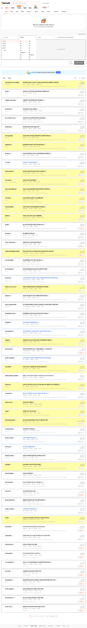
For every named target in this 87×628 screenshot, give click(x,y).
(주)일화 (7, 411)
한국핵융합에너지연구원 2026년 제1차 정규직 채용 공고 (35, 313)
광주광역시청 (8, 384)
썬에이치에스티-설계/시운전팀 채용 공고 (32, 242)
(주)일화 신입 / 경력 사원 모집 (29, 411)
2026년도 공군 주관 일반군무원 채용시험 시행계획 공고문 (36, 91)
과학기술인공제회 (9, 136)
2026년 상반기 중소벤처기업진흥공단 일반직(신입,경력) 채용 (36, 358)
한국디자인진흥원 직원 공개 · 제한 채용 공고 (32, 482)
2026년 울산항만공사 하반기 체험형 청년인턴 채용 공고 (35, 295)
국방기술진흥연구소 (9, 331)
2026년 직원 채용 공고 (28, 473)
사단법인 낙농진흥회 (9, 509)
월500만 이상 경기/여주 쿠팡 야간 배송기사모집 (33, 606)
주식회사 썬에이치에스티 (10, 242)
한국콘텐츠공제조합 (9, 455)
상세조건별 (28, 11)
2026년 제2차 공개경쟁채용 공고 (30, 322)
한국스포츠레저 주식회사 (10, 118)
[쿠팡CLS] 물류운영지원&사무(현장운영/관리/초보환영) (35, 287)
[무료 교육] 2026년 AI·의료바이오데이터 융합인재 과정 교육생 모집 (38, 251)
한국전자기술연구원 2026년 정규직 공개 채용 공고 (34, 171)
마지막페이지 (57, 616)
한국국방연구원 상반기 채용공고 (30, 109)
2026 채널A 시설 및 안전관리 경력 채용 (32, 464)
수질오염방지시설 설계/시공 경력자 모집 (32, 571)
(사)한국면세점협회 (9, 260)
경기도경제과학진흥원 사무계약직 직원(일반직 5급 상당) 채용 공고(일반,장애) (40, 304)
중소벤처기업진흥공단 (9, 358)
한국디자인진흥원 (9, 482)
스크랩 (4, 78)
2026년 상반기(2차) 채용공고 (29, 180)
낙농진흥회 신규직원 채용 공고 (30, 509)
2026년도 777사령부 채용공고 (30, 162)
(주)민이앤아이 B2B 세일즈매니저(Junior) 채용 (33, 527)
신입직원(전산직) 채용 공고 (29, 429)
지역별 (6, 11)
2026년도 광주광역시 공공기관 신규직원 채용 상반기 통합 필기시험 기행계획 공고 (41, 384)
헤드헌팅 (42, 11)
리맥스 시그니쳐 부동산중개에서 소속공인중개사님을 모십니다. (37, 562)
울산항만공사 (8, 153)
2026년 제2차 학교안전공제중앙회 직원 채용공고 (34, 207)
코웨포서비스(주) (8, 402)
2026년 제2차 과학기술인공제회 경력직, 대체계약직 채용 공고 (37, 136)
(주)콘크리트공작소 (9, 544)
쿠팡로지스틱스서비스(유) (10, 287)
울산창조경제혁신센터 (9, 500)
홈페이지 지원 (80, 86)
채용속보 (36, 11)
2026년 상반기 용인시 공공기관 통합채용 (32, 216)
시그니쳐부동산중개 (9, 562)
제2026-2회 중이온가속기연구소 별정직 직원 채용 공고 (35, 393)
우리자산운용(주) (8, 553)
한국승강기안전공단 (9, 438)
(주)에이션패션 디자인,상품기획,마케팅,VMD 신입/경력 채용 (36, 535)
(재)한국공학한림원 (9, 473)
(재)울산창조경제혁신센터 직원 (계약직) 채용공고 (34, 500)
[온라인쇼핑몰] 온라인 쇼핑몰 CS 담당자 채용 (33, 589)
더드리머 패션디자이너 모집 (29, 491)
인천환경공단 (8, 322)
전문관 (48, 11)
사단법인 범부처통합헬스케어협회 (12, 251)
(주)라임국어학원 (8, 349)
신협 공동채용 (8, 367)
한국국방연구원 (8, 109)
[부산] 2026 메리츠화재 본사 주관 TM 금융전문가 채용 (35, 420)
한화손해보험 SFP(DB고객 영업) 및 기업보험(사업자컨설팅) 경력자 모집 (39, 580)
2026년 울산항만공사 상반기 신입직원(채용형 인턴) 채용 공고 (37, 153)
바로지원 (80, 228)
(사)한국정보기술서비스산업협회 (12, 82)
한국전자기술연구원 (9, 171)
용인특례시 (7, 216)
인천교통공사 (8, 233)
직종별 (11, 11)
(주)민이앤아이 (8, 527)
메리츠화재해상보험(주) (10, 420)
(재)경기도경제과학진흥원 (10, 304)
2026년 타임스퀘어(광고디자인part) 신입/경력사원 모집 (36, 518)
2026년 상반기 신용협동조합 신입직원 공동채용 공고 (35, 367)
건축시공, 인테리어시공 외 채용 (30, 544)
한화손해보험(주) (8, 580)
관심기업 (9, 78)
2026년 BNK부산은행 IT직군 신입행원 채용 (33, 198)
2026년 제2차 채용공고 (28, 402)
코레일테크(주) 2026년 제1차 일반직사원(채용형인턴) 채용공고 (37, 340)
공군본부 (7, 91)
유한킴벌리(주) (8, 144)
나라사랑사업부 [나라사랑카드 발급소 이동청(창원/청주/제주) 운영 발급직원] (40, 278)
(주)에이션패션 (8, 535)
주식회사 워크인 (8, 606)
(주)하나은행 (7, 278)
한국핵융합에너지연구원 (10, 313)
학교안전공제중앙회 (9, 207)
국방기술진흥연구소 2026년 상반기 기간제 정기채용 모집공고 (37, 331)
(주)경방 (7, 518)
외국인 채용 (56, 11)
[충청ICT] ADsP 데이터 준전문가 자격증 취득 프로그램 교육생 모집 (38, 375)
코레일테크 (7, 340)
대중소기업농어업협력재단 (10, 189)
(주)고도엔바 (7, 571)
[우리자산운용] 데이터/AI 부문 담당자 (31, 553)
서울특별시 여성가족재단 (10, 100)
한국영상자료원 (8, 127)
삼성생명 (7, 224)
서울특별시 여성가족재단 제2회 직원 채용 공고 (33, 100)
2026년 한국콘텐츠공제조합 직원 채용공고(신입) (34, 455)
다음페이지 (54, 616)
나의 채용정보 (63, 11)
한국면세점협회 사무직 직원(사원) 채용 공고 (32, 260)
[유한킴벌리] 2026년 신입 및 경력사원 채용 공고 (34, 144)
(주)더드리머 (7, 491)
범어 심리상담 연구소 (9, 598)
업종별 (22, 11)
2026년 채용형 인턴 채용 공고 (29, 438)
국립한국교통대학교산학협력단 (11, 375)
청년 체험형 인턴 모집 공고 (29, 233)
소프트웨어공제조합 (9, 429)
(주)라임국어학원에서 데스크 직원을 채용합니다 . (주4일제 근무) (37, 349)
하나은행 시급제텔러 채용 (28, 447)
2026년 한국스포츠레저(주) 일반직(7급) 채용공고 (34, 118)
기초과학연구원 (8, 393)
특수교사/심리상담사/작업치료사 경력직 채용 (33, 598)
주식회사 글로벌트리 (9, 589)
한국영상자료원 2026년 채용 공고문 (31, 127)
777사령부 (7, 162)
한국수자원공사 (8, 180)
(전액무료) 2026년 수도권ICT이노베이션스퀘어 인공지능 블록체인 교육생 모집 (41, 82)
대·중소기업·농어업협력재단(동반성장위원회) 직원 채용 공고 (36, 189)
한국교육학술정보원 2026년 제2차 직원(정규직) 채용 (35, 269)
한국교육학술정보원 (9, 269)
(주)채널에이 (7, 464)
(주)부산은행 (7, 198)
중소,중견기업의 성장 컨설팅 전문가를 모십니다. (33, 224)
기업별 (17, 11)
